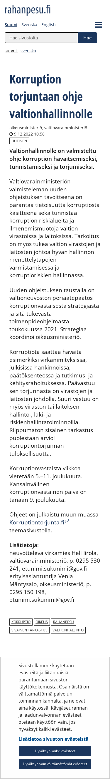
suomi (11, 51)
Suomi (11, 24)
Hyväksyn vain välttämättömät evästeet (55, 763)
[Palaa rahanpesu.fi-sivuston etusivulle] (41, 10)
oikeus (41, 622)
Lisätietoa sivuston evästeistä (53, 739)
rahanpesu (63, 622)
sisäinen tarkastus (29, 630)
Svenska (29, 24)
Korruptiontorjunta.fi (39, 522)
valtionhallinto (68, 630)
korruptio (21, 622)
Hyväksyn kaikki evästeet (55, 750)
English (48, 24)
